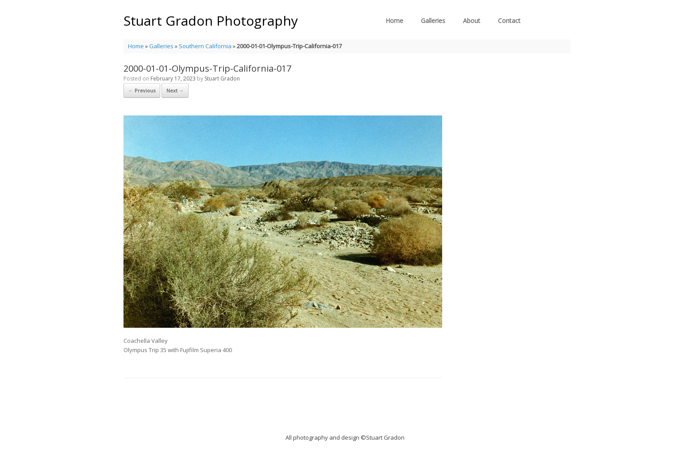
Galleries (433, 20)
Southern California (205, 46)
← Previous (141, 90)
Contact (509, 20)
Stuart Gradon (222, 78)
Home (394, 20)
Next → (175, 90)
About (471, 20)
